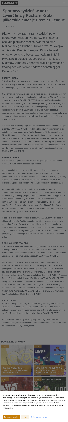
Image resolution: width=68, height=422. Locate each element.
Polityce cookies (48, 403)
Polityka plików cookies (39, 417)
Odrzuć (24, 417)
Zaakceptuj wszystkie (11, 417)
